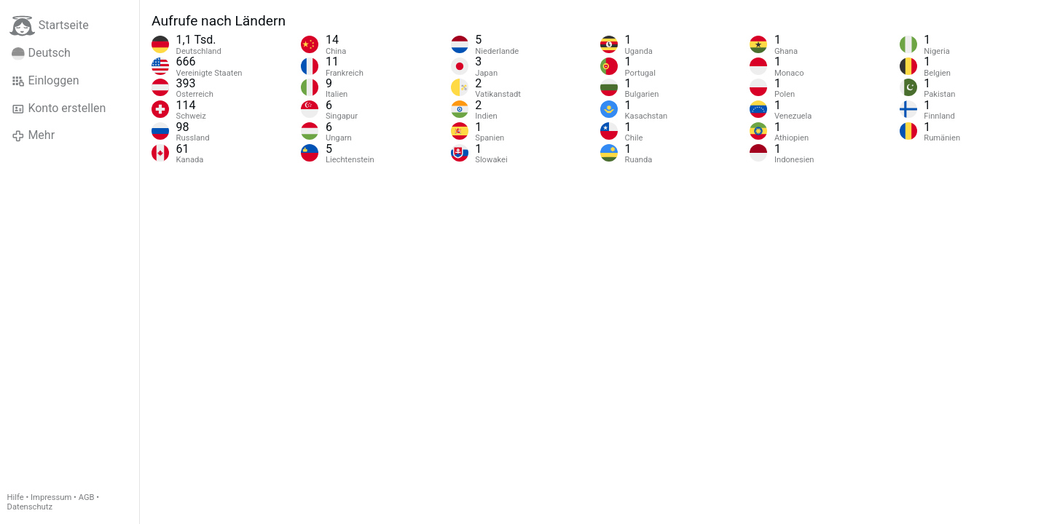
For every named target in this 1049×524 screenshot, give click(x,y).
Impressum (51, 497)
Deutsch (41, 53)
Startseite (49, 26)
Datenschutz (29, 507)
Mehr (33, 135)
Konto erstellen (59, 108)
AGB (87, 497)
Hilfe (15, 497)
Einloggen (45, 81)
